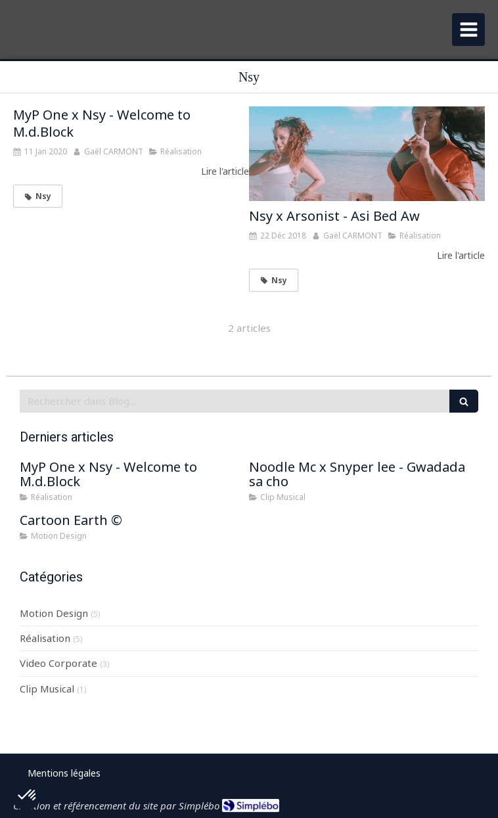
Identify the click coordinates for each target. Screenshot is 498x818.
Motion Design (54, 613)
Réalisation (45, 638)
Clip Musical (47, 688)
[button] (27, 795)
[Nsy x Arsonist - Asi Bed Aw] (367, 153)
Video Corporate (58, 663)
